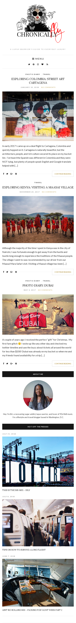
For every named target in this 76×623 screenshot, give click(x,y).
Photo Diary (33, 74)
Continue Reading (63, 174)
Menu (38, 59)
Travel (46, 74)
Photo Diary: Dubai (38, 285)
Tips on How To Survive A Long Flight (24, 550)
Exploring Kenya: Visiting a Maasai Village (38, 187)
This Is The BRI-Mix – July (16, 490)
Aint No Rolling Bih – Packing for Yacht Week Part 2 (32, 610)
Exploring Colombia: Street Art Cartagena (38, 81)
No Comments (48, 87)
